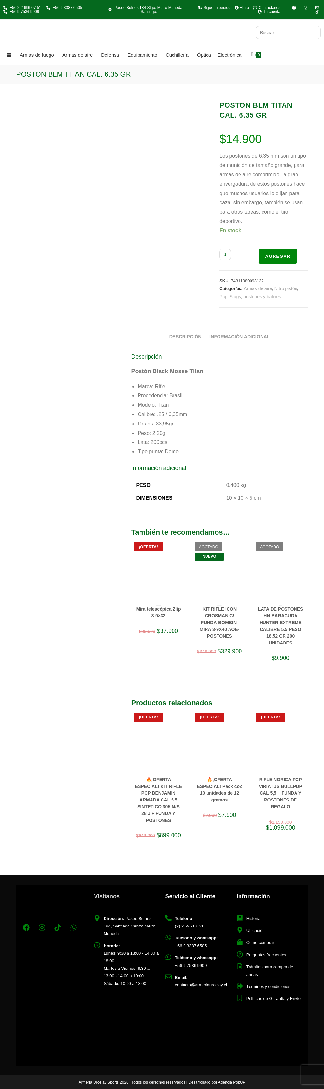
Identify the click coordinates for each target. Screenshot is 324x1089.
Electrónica (229, 55)
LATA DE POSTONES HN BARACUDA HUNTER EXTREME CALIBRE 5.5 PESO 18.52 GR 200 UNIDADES (280, 625)
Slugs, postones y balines (255, 296)
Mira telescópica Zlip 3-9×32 (158, 612)
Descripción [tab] (185, 336)
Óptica (204, 55)
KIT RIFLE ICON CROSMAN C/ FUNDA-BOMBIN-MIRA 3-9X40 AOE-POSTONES (220, 622)
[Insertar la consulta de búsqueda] (288, 32)
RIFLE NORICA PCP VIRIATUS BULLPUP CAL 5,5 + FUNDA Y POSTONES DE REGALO (280, 793)
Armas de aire (77, 55)
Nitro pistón (285, 288)
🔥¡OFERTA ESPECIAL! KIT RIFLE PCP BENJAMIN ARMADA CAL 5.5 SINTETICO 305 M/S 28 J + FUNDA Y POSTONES (158, 800)
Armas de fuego (37, 55)
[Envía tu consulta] (314, 31)
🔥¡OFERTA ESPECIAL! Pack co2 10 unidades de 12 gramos (219, 789)
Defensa (110, 55)
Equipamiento (142, 55)
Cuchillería (177, 55)
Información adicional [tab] (239, 336)
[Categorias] (10, 55)
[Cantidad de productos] (225, 254)
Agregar (278, 256)
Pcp (223, 296)
